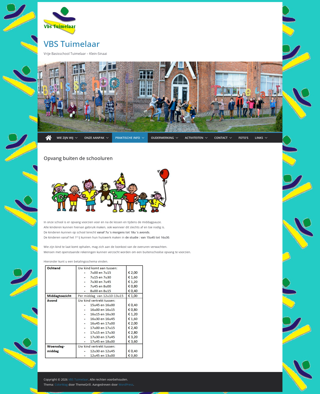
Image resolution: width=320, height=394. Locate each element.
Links (259, 138)
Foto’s (243, 138)
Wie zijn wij (65, 138)
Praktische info (127, 138)
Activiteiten (194, 138)
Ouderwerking (162, 138)
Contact (221, 138)
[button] (75, 138)
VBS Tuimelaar (72, 43)
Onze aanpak (94, 138)
